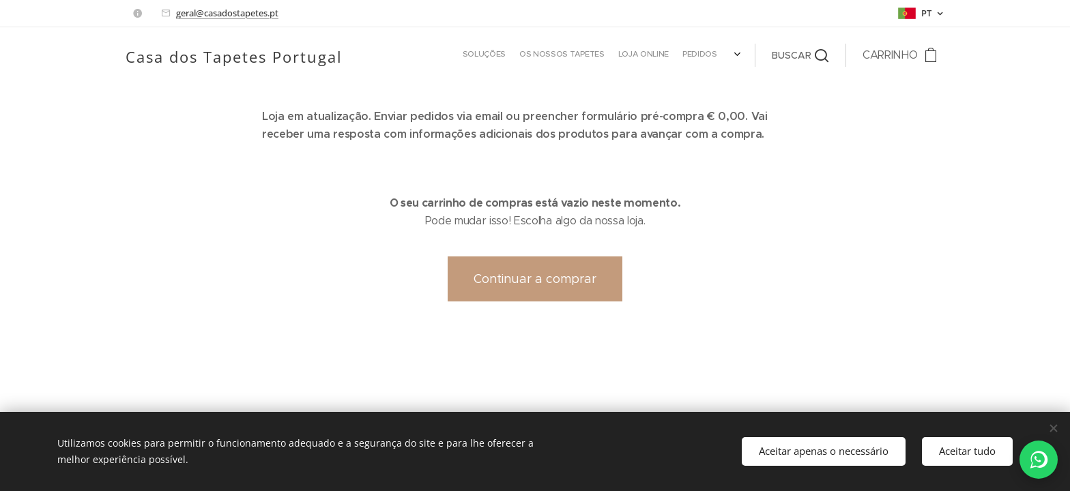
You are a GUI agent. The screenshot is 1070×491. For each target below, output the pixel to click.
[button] (800, 55)
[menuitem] (511, 55)
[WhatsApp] (1039, 460)
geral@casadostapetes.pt (227, 13)
